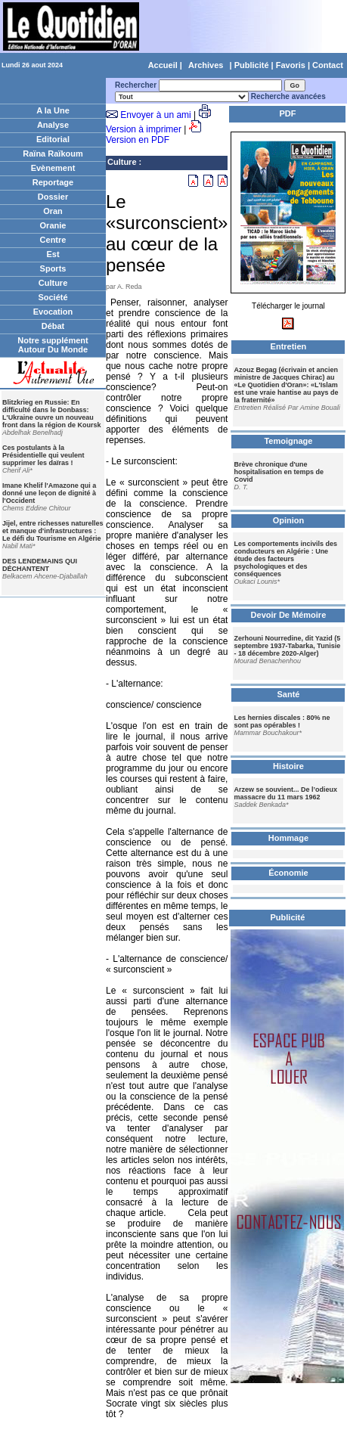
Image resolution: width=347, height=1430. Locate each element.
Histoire (288, 766)
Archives (205, 65)
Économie (288, 872)
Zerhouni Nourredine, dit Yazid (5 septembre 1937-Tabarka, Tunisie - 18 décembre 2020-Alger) (287, 645)
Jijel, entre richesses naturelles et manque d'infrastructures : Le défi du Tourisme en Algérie (53, 531)
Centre (53, 239)
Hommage (288, 837)
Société (52, 297)
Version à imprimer (143, 129)
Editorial (53, 139)
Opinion (289, 520)
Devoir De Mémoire (289, 614)
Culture (53, 282)
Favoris (290, 65)
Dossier (53, 196)
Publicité (251, 65)
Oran (53, 211)
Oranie (53, 225)
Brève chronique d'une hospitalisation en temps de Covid (279, 472)
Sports (53, 268)
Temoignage (288, 440)
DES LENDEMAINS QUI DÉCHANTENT (39, 564)
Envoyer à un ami (155, 115)
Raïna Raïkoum (52, 153)
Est (52, 254)
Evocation (53, 311)
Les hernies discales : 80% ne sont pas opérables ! (282, 721)
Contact (327, 65)
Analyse (53, 124)
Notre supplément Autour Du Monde (52, 345)
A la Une (53, 110)
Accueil (163, 65)
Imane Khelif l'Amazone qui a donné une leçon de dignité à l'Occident (49, 493)
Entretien (289, 346)
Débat (53, 325)
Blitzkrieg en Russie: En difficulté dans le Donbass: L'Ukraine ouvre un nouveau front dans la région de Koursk (51, 414)
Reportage (53, 182)
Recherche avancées (288, 96)
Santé (288, 694)
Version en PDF (137, 140)
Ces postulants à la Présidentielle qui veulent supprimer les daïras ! (43, 455)
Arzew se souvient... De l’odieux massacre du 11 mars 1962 (285, 793)
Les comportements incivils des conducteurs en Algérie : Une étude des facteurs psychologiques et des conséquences (285, 559)
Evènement (53, 167)
